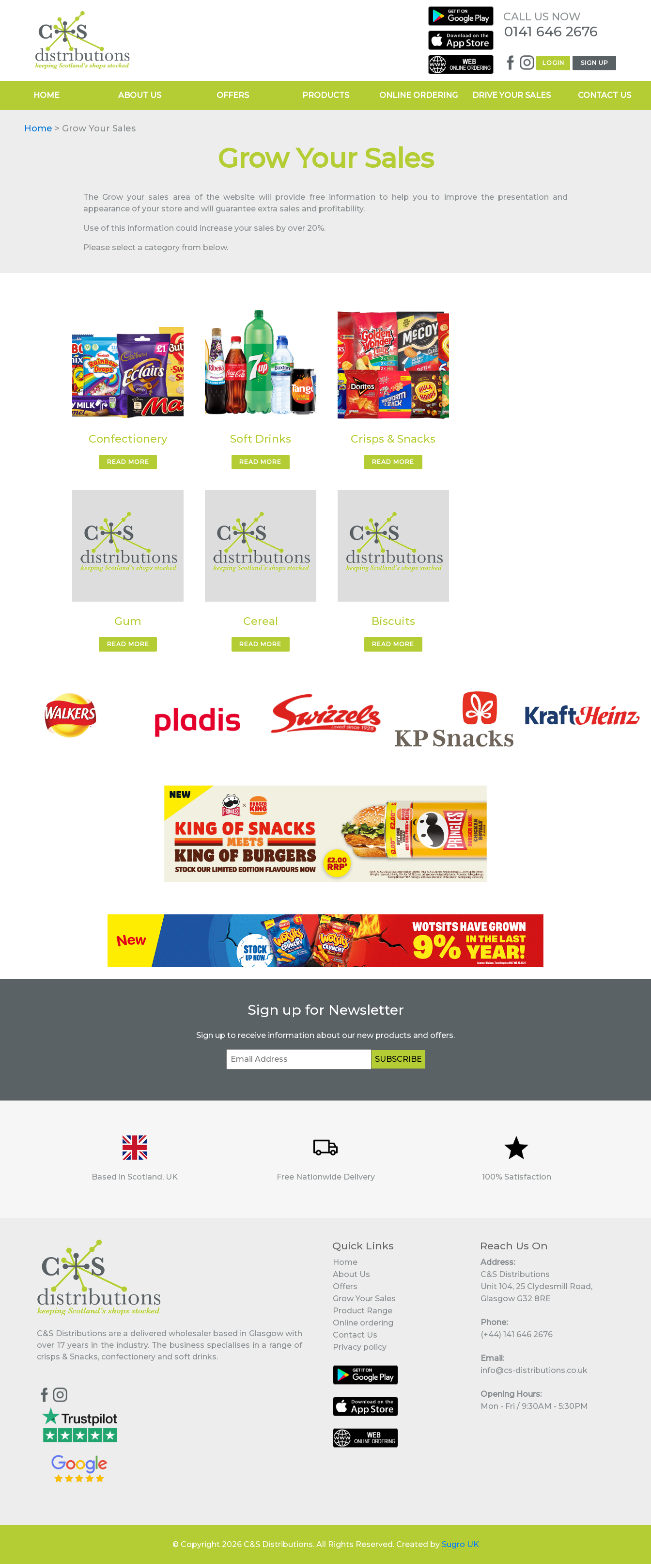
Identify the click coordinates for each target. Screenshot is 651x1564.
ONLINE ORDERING (418, 95)
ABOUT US (139, 95)
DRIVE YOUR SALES (511, 95)
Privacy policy (360, 1347)
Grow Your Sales (364, 1298)
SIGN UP (594, 62)
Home (38, 128)
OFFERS (233, 95)
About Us (351, 1274)
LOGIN (553, 62)
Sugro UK (460, 1544)
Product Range (362, 1310)
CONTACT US (604, 95)
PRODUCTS (325, 95)
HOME (46, 95)
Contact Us (355, 1335)
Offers (345, 1286)
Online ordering (363, 1322)
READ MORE (128, 461)
